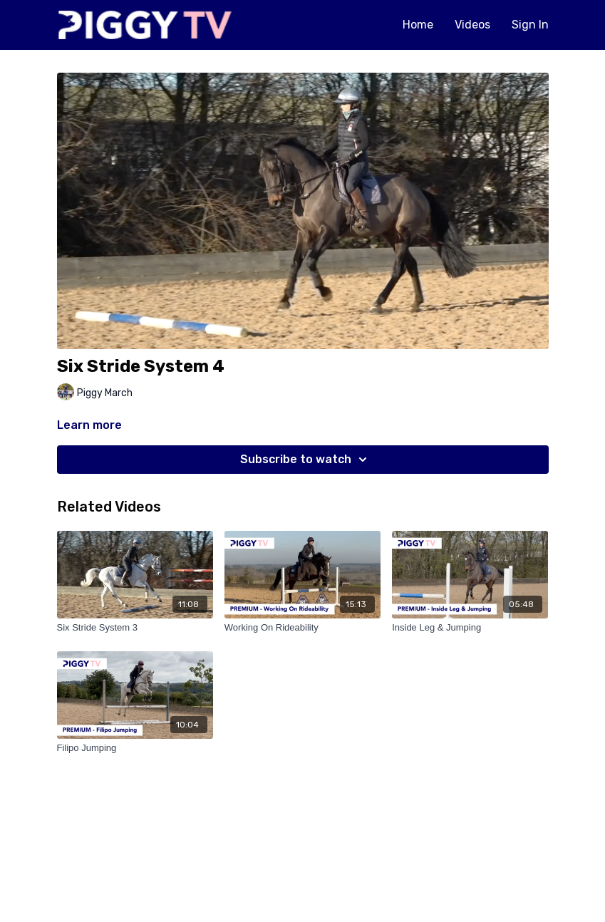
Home (418, 24)
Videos (472, 24)
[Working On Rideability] (302, 628)
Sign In (530, 24)
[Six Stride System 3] (135, 628)
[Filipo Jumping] (135, 748)
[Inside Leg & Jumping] (470, 628)
